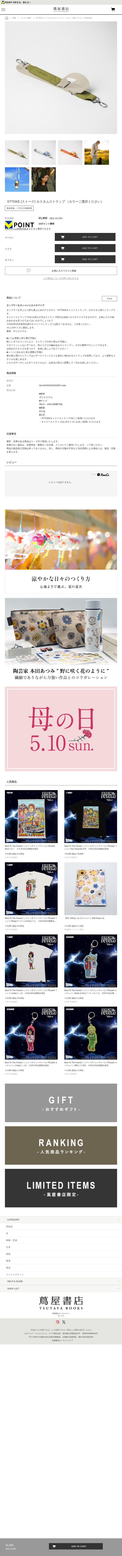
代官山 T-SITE (13, 1370)
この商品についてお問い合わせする (61, 278)
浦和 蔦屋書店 (13, 1425)
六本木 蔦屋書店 (14, 1391)
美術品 (9, 1226)
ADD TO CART (89, 237)
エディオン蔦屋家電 (16, 1500)
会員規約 (10, 1322)
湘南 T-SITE (12, 1411)
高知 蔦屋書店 (13, 1480)
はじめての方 (12, 1288)
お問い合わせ (12, 1302)
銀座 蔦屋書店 (13, 1384)
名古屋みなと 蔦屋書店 (17, 1446)
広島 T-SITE (12, 1487)
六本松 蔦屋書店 (14, 1494)
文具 (8, 1247)
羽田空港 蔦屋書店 (15, 1405)
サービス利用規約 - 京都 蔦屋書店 (23, 1315)
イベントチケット (15, 1274)
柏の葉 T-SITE (13, 1418)
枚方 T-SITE (12, 1466)
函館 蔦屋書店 (13, 1432)
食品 (8, 1267)
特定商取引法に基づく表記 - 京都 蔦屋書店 (27, 1336)
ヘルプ (9, 1295)
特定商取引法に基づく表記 (19, 1329)
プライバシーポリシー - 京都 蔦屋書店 (25, 1350)
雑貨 (8, 1254)
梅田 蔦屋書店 (13, 1459)
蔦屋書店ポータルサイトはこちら (61, 1516)
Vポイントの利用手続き (17, 229)
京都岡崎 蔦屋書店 (15, 1452)
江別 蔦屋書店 (13, 1439)
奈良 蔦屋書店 (13, 1473)
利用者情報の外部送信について (21, 1356)
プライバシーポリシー (17, 1343)
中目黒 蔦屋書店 (14, 1377)
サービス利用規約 (15, 1308)
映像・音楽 (11, 1240)
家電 (8, 1260)
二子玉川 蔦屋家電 (15, 1398)
